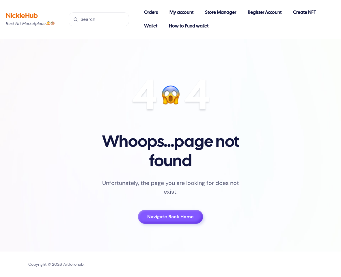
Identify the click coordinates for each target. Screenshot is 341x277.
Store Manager (220, 12)
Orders (151, 12)
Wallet (150, 26)
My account (181, 12)
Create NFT (304, 12)
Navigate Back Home (170, 217)
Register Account (265, 12)
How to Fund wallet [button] (188, 26)
